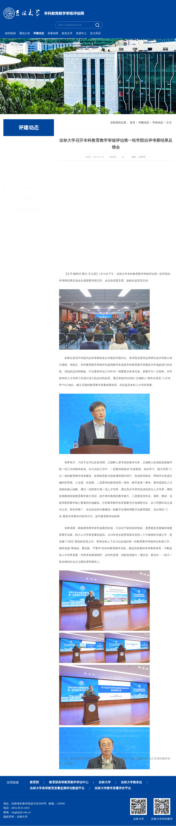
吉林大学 (105, 782)
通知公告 (24, 33)
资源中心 (81, 33)
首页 (132, 122)
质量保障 (53, 33)
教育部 (34, 782)
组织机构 (10, 33)
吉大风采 (95, 33)
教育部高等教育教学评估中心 (69, 782)
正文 (169, 122)
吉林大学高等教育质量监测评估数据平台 (57, 788)
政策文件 (67, 33)
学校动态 (29, 166)
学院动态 (29, 177)
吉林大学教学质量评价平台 (113, 788)
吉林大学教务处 (131, 782)
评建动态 (38, 33)
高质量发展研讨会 (29, 188)
